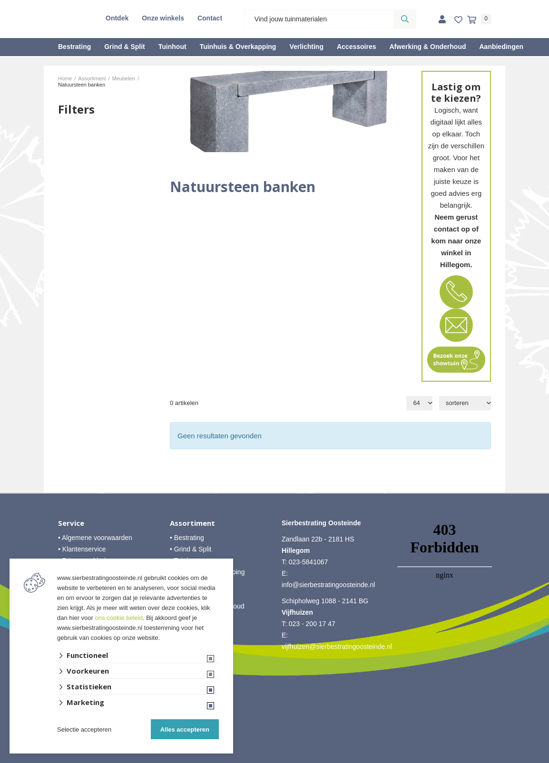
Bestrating (74, 46)
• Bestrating (187, 537)
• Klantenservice (82, 549)
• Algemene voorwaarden (95, 537)
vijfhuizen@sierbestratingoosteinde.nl (337, 646)
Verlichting (306, 46)
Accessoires (356, 46)
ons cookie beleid (119, 617)
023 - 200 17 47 (312, 624)
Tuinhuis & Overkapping (238, 46)
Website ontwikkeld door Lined (274, 759)
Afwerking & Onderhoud (427, 46)
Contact (209, 18)
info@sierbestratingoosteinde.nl (328, 585)
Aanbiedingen (501, 46)
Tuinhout (172, 46)
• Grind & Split (190, 549)
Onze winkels (163, 18)
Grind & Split (124, 46)
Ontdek (117, 18)
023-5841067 (308, 562)
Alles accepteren (184, 729)
